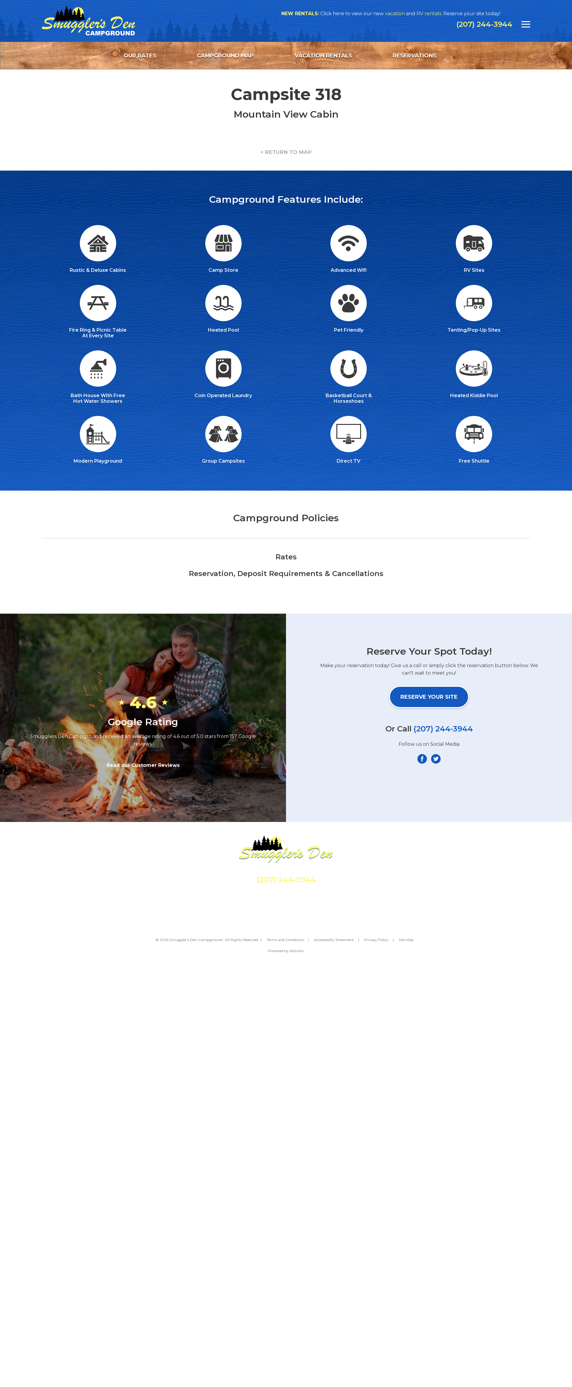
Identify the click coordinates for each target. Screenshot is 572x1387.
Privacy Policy (376, 939)
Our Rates (140, 55)
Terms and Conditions (285, 939)
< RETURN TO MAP (286, 152)
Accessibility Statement (334, 939)
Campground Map (225, 55)
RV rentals (432, 13)
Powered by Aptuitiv (286, 950)
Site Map (406, 939)
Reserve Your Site (429, 697)
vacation (398, 13)
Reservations (414, 55)
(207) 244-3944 (484, 24)
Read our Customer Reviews (143, 765)
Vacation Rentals (323, 55)
